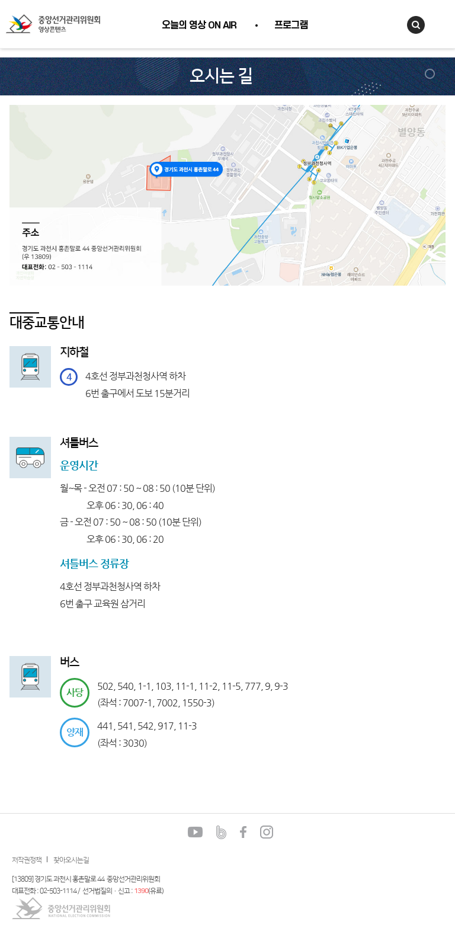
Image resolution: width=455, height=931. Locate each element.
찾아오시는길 (71, 860)
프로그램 (290, 25)
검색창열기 (415, 24)
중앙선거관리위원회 (61, 908)
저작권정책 (26, 860)
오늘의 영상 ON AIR (199, 25)
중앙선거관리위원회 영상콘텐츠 (52, 24)
